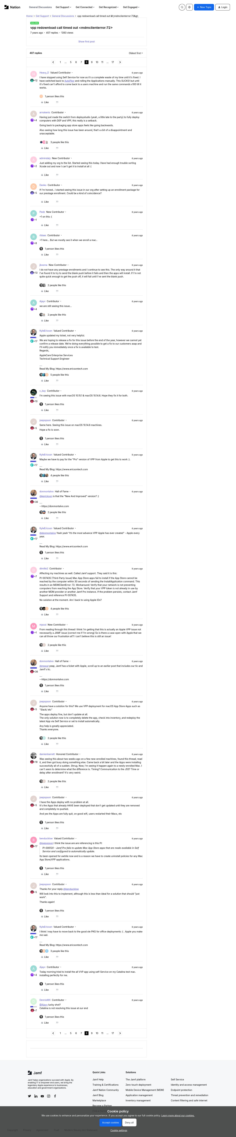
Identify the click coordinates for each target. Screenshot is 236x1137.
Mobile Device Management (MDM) (145, 1090)
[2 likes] (52, 285)
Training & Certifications (106, 1084)
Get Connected (85, 7)
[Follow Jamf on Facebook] (55, 1096)
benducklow (46, 838)
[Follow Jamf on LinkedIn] (36, 1096)
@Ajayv (43, 1004)
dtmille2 (43, 568)
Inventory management (138, 1100)
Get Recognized (109, 7)
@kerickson (45, 496)
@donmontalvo (47, 533)
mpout (42, 624)
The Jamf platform (136, 1079)
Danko (42, 185)
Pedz (42, 211)
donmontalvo (46, 491)
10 (97, 62)
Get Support (64, 7)
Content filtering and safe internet (189, 1100)
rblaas (42, 235)
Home (29, 16)
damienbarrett (47, 754)
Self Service (177, 1079)
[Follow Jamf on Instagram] (48, 1096)
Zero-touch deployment (138, 1084)
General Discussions (40, 7)
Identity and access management (189, 1084)
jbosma (43, 265)
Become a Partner (102, 1105)
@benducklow (71, 889)
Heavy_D (44, 72)
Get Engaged (131, 7)
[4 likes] (54, 475)
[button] (204, 7)
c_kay (42, 390)
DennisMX (45, 1000)
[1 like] (51, 96)
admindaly (45, 158)
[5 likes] (54, 374)
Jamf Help (98, 1079)
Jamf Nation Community (106, 1090)
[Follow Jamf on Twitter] (29, 1096)
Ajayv (42, 301)
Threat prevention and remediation (189, 1095)
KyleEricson (45, 330)
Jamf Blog (98, 1095)
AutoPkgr (69, 80)
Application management (139, 1095)
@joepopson (46, 843)
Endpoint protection (181, 1090)
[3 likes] (54, 142)
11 (102, 62)
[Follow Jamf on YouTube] (42, 1096)
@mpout (44, 665)
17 (113, 62)
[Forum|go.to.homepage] (12, 7)
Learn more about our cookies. (178, 1115)
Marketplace (99, 1100)
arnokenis (44, 112)
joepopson (45, 420)
